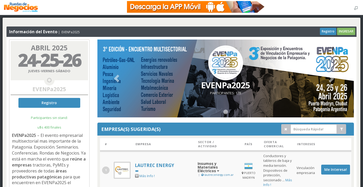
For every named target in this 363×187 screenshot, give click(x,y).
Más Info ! (147, 175)
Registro (328, 31)
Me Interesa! (335, 169)
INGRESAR (346, 31)
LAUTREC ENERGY (154, 165)
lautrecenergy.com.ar (216, 175)
